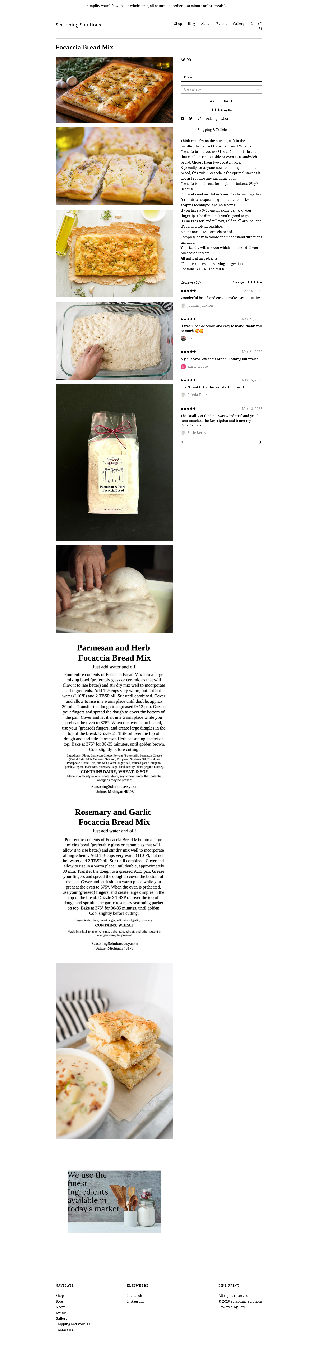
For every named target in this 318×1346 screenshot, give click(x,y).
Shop (178, 24)
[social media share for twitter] (191, 119)
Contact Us (64, 1330)
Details (187, 130)
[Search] (260, 29)
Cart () (256, 24)
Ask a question (217, 119)
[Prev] (182, 442)
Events (221, 24)
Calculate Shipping (196, 67)
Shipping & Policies (213, 130)
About (206, 24)
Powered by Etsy (231, 1307)
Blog (191, 24)
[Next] (260, 442)
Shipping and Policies (73, 1324)
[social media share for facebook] (183, 119)
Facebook (134, 1296)
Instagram (135, 1301)
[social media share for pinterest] (200, 119)
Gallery (239, 24)
